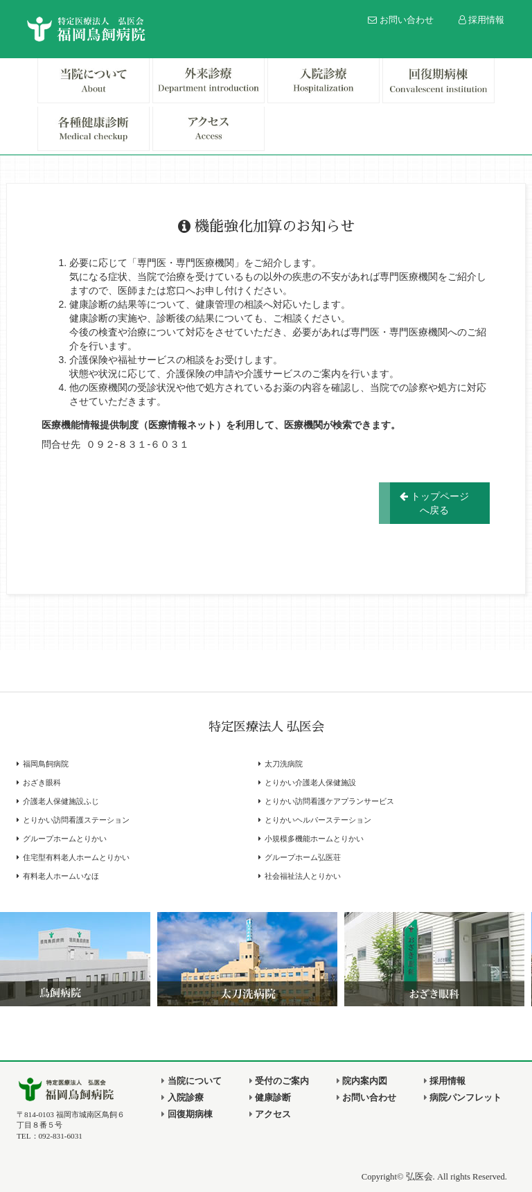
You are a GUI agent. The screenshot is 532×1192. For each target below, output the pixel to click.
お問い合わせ (401, 20)
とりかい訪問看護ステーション (76, 820)
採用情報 (482, 20)
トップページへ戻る (434, 503)
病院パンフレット (463, 1098)
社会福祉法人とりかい (303, 876)
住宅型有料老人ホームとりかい (76, 857)
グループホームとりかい (65, 839)
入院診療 (182, 1098)
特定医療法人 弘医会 (266, 727)
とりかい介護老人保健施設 (310, 783)
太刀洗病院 (284, 764)
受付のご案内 (279, 1081)
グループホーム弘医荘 (303, 857)
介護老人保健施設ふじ (61, 801)
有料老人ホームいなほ (61, 876)
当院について (191, 1081)
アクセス (270, 1114)
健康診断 (270, 1098)
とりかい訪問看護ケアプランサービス (329, 801)
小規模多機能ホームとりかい (314, 839)
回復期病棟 (186, 1114)
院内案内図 (362, 1081)
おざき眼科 (42, 783)
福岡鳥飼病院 (46, 764)
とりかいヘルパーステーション (318, 820)
